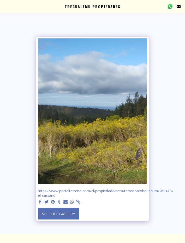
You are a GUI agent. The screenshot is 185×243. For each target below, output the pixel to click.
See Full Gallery (58, 213)
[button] (5, 6)
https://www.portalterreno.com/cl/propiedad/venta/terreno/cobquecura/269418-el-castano (105, 193)
